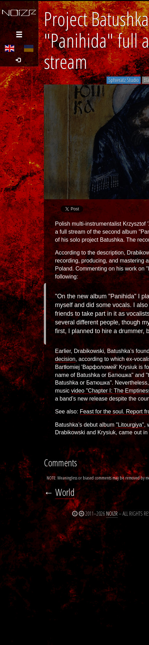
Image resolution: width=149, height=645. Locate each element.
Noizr (112, 513)
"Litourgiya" (130, 425)
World (64, 492)
